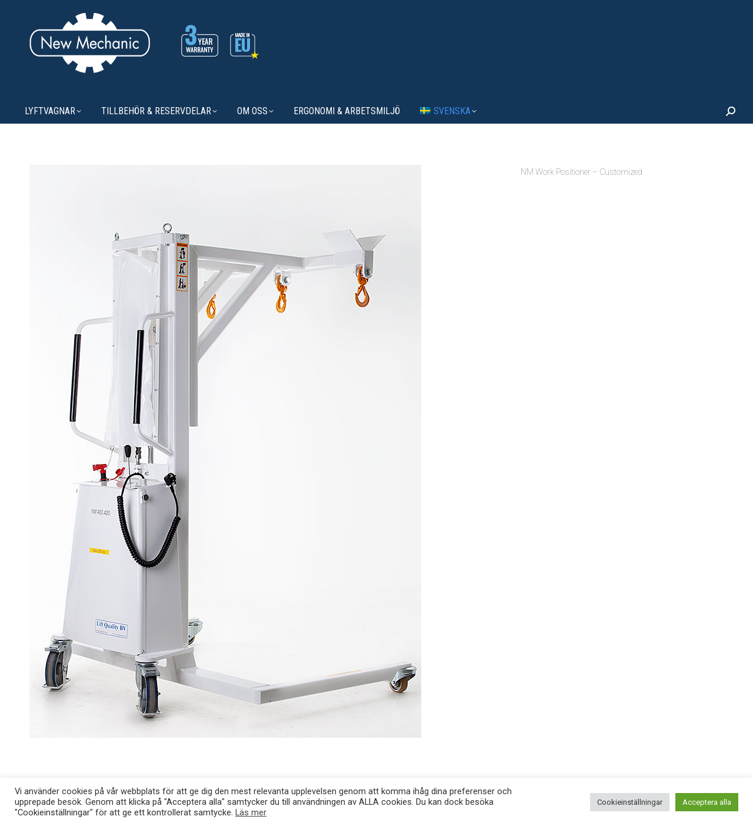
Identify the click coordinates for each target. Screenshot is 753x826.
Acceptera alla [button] (706, 802)
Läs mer (250, 812)
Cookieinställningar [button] (629, 802)
